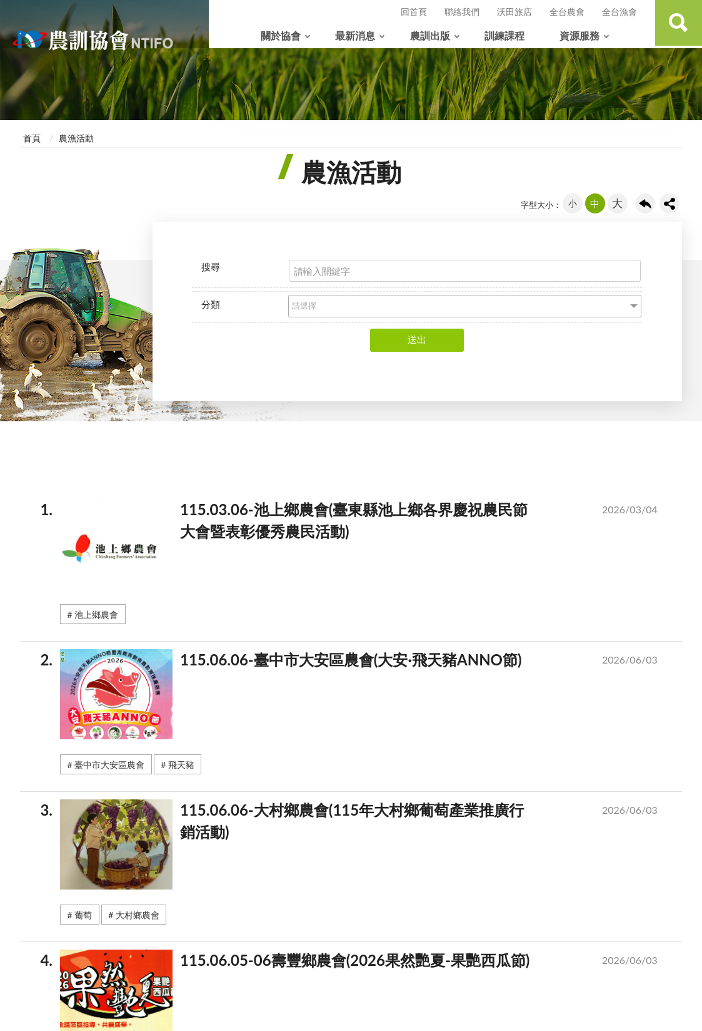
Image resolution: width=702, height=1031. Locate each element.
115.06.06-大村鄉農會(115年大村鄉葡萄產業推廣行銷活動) (366, 823)
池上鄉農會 (96, 614)
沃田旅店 (514, 11)
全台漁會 (619, 11)
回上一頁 (645, 203)
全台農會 (566, 11)
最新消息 (355, 35)
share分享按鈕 (669, 203)
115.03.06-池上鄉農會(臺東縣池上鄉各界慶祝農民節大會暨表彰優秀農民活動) (366, 523)
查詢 (677, 24)
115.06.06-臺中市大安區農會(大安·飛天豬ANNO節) (366, 662)
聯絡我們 (461, 11)
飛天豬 (181, 764)
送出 (417, 339)
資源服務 (579, 35)
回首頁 (414, 11)
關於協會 (281, 35)
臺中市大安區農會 (109, 764)
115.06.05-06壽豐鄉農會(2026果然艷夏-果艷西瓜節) (366, 963)
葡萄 (83, 915)
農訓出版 (430, 35)
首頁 (32, 138)
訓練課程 (504, 35)
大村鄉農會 (137, 915)
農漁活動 (76, 138)
